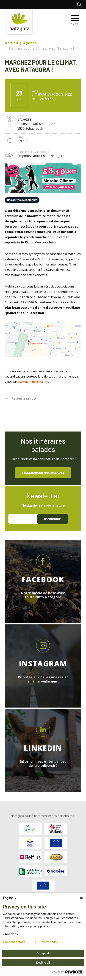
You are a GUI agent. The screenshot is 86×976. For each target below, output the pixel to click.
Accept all (43, 953)
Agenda (30, 43)
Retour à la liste (24, 398)
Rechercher (80, 4)
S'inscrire (52, 519)
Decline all (43, 962)
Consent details (14, 942)
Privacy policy (48, 942)
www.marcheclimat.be (33, 382)
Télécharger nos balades (43, 472)
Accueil (11, 43)
